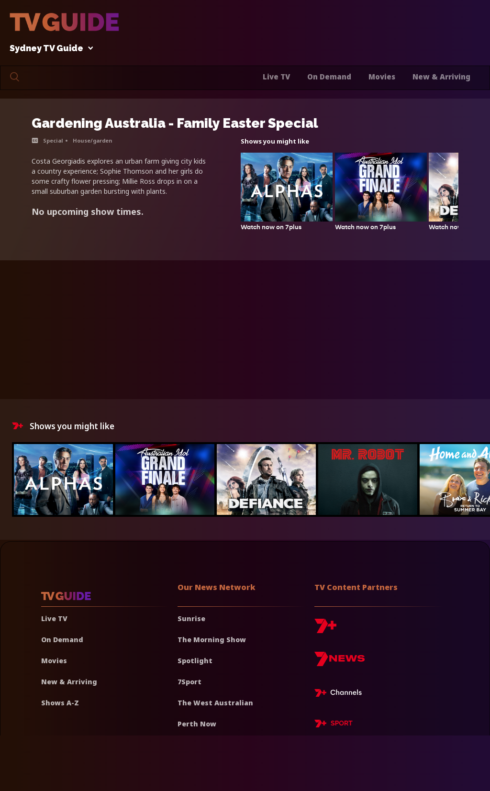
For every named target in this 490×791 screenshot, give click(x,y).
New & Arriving (441, 76)
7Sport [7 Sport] (189, 681)
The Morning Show (212, 639)
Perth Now (197, 723)
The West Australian (215, 702)
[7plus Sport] (333, 725)
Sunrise (191, 618)
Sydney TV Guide (49, 48)
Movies (381, 76)
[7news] (339, 662)
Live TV (276, 76)
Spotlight (195, 660)
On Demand (329, 76)
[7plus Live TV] (340, 694)
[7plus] (325, 629)
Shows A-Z (60, 702)
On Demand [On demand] (62, 639)
